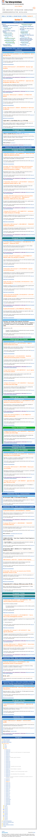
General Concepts (6, 740)
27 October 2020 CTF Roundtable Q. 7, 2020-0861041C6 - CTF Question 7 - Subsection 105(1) (18, 242)
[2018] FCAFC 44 (20, 133)
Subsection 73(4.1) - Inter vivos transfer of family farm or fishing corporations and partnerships (26, 39)
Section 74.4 (8, 786)
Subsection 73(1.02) (6, 44)
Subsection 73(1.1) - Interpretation (26, 26)
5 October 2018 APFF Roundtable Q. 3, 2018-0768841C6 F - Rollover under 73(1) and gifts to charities (18, 256)
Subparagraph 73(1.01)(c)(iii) (9, 40)
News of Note (9, 10)
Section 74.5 (8, 787)
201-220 (6, 815)
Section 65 (8, 758)
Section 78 (8, 794)
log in (4, 62)
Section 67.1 (8, 770)
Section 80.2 (8, 800)
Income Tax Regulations (7, 820)
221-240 (6, 817)
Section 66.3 (8, 763)
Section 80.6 (8, 804)
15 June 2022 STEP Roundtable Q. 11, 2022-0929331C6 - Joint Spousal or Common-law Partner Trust (19, 401)
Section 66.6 (8, 766)
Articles (6, 37)
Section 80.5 (8, 751)
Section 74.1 (8, 782)
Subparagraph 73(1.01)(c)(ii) (9, 38)
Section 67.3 (8, 771)
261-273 (6, 819)
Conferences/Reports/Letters (10, 12)
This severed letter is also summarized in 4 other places (15, 640)
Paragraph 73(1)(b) (7, 28)
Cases (22, 27)
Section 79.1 (8, 796)
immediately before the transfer (16, 533)
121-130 (6, 809)
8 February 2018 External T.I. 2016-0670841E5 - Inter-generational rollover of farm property (16, 662)
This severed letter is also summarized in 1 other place (14, 91)
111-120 (6, 808)
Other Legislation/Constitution (8, 824)
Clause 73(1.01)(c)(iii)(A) (10, 42)
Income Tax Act (17, 16)
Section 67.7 (8, 775)
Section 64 (8, 757)
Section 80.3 (8, 801)
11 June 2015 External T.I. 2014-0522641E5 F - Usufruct (16, 510)
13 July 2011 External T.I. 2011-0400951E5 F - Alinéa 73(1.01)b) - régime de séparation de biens (18, 154)
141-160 (6, 812)
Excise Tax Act (5, 823)
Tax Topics (9, 16)
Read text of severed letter (8, 64)
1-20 (5, 744)
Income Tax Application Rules (8, 822)
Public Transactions (6, 739)
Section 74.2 (8, 783)
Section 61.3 (8, 752)
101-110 (6, 806)
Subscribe (31, 61)
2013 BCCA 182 (14, 285)
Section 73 (30, 16)
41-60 (5, 747)
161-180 (6, 813)
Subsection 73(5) (23, 44)
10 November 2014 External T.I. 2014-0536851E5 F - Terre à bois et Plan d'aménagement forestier (18, 615)
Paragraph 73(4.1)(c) (24, 42)
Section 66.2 (8, 762)
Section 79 (8, 795)
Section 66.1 (8, 761)
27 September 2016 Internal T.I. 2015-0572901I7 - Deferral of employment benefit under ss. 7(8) (18, 182)
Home (3, 10)
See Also (6, 29)
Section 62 (8, 753)
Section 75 (8, 789)
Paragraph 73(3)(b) (24, 31)
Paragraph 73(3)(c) (24, 32)
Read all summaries (28, 144)
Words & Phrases (28, 10)
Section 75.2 (8, 790)
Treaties (4, 826)
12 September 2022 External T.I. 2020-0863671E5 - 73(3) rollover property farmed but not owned (17, 600)
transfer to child (13, 731)
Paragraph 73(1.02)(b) (8, 45)
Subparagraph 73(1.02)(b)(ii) (26, 24)
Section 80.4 (8, 803)
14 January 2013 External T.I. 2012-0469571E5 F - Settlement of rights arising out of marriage (18, 211)
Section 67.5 (8, 772)
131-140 (6, 810)
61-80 (24, 16)
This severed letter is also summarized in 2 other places (15, 178)
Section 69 (8, 778)
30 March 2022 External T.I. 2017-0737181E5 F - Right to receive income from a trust (18, 343)
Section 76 (8, 791)
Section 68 (8, 776)
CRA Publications (18, 10)
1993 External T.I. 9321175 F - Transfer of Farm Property (17, 559)
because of (13, 142)
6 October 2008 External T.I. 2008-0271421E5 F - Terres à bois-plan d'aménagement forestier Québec (18, 644)
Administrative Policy (7, 27)
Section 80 (8, 798)
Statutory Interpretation (7, 742)
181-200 (6, 814)
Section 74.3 (8, 785)
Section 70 (8, 780)
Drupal (34, 832)
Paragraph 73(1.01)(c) (8, 35)
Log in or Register (18, 6)
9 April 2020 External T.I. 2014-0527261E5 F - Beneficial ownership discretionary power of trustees (17, 356)
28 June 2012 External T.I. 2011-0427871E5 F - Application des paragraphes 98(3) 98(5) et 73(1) (18, 81)
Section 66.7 (8, 767)
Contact (3, 831)
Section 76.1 (8, 792)
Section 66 (8, 759)
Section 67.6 (8, 774)
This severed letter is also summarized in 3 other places (15, 77)
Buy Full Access (23, 12)
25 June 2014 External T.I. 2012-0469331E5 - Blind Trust (17, 308)
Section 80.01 (8, 799)
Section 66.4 (8, 765)
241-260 (6, 818)
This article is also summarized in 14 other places (14, 336)
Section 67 (8, 768)
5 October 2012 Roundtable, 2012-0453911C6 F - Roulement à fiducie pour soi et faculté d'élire (19, 454)
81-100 (5, 805)
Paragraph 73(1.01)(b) (8, 32)
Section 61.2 (8, 749)
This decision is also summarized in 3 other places (14, 144)
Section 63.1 (8, 756)
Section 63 (8, 754)
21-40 (5, 746)
